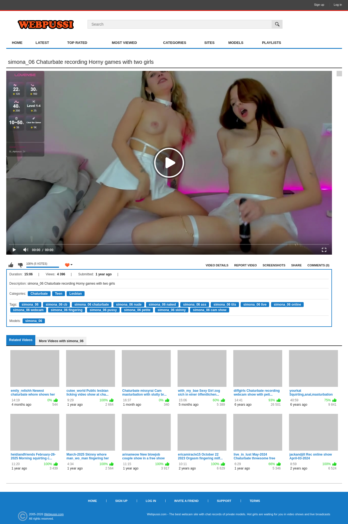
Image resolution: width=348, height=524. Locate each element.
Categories (174, 43)
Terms (255, 500)
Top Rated (77, 43)
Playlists (271, 43)
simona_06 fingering (67, 310)
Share (296, 265)
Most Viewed (124, 43)
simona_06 (30, 304)
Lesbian (75, 294)
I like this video (10, 265)
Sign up (319, 4)
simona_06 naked (162, 304)
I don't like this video (20, 265)
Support (224, 500)
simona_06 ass (194, 304)
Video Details (217, 265)
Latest (42, 43)
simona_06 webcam (28, 310)
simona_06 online (287, 304)
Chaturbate (39, 294)
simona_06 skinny (172, 310)
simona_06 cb (56, 304)
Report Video (245, 265)
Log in (338, 4)
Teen (58, 294)
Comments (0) (318, 265)
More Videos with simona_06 (61, 341)
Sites (209, 43)
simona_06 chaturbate (91, 304)
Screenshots (274, 265)
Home (17, 43)
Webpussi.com (54, 514)
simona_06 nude (129, 304)
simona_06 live (254, 304)
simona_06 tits (224, 304)
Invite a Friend (186, 500)
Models (236, 43)
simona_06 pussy (103, 310)
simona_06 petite (137, 310)
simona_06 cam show (209, 310)
